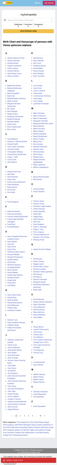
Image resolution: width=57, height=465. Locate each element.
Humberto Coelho (14, 310)
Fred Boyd (11, 224)
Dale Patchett (12, 177)
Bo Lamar (11, 109)
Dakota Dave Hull (14, 172)
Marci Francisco (39, 116)
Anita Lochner (12, 68)
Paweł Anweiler (39, 211)
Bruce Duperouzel (14, 127)
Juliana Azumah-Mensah (16, 402)
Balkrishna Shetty (14, 86)
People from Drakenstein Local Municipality (32, 433)
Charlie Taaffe (12, 144)
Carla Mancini (12, 139)
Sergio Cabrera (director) (42, 302)
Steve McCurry (39, 312)
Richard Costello (39, 269)
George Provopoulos (15, 257)
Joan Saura (11, 368)
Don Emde (11, 190)
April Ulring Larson (14, 73)
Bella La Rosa (12, 101)
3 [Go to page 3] (24, 416)
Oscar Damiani (39, 192)
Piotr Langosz (38, 232)
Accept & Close (10, 463)
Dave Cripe (11, 179)
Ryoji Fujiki (37, 290)
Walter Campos (39, 374)
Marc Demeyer (39, 113)
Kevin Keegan (38, 73)
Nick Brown (37, 179)
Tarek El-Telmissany (41, 329)
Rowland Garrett (39, 282)
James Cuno (12, 345)
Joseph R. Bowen (14, 399)
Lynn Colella (38, 101)
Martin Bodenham (40, 136)
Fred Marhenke (13, 227)
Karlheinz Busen (39, 66)
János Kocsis (12, 407)
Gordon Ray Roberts (15, 275)
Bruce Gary (11, 129)
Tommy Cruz (38, 353)
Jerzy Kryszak (12, 358)
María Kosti (37, 142)
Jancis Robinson (13, 347)
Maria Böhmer (38, 126)
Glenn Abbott (12, 270)
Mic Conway (38, 144)
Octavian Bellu (38, 189)
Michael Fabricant (40, 147)
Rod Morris (37, 277)
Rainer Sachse (38, 261)
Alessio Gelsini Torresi (16, 58)
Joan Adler (11, 366)
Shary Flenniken (39, 304)
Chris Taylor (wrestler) (15, 147)
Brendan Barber (13, 122)
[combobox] (28, 20)
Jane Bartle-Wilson (14, 350)
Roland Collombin (40, 279)
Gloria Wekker (12, 272)
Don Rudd (11, 192)
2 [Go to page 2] (20, 416)
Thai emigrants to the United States (30, 422)
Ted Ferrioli (37, 332)
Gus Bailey (11, 285)
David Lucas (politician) (16, 182)
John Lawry (11, 386)
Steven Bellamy (39, 315)
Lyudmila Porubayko (41, 104)
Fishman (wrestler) (14, 214)
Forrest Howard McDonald (17, 217)
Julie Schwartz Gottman (16, 404)
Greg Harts (11, 283)
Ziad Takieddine (39, 406)
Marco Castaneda (40, 118)
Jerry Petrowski (13, 355)
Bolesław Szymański (15, 116)
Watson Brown (39, 382)
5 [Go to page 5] (32, 416)
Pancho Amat (38, 201)
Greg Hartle (11, 280)
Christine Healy (13, 149)
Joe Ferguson (12, 373)
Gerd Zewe (11, 262)
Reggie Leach (38, 264)
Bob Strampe (12, 111)
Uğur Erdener (38, 365)
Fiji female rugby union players (33, 430)
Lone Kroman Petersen (42, 96)
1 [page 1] (16, 416)
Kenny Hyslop (38, 71)
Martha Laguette (39, 134)
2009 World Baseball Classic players (29, 425)
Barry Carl (11, 96)
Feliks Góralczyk (13, 211)
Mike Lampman (39, 165)
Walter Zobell (38, 379)
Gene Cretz (11, 249)
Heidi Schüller (12, 300)
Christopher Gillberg (15, 152)
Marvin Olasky (38, 139)
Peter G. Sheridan (40, 227)
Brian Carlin (11, 124)
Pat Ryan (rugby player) (42, 206)
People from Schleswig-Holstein (15, 435)
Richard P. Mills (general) (42, 272)
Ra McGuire (37, 259)
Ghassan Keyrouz (14, 265)
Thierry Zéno (38, 335)
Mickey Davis (38, 157)
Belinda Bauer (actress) (16, 98)
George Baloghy (13, 254)
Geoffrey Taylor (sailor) (16, 252)
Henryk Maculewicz (14, 303)
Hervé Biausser (13, 305)
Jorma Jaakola (13, 396)
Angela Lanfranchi (14, 66)
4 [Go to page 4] (28, 416)
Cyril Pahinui (12, 162)
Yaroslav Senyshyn (40, 392)
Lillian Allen (37, 93)
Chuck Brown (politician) (16, 154)
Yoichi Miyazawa (39, 394)
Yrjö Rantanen (38, 397)
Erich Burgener (13, 202)
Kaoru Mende (38, 61)
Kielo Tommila (38, 76)
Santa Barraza (38, 299)
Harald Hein (11, 297)
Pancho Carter (38, 204)
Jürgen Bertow (13, 409)
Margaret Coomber (40, 121)
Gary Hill (10, 244)
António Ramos (13, 71)
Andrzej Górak (12, 63)
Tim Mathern (38, 337)
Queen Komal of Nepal (42, 249)
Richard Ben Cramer (41, 267)
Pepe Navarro (38, 219)
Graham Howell (13, 278)
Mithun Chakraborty (41, 167)
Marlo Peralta (38, 131)
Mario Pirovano (39, 129)
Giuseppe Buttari (13, 267)
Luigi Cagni (37, 98)
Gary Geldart (12, 242)
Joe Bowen (11, 371)
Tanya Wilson (38, 327)
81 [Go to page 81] (40, 416)
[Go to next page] (44, 416)
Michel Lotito (38, 149)
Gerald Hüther (12, 260)
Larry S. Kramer (39, 91)
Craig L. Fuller (12, 157)
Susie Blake (37, 317)
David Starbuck (13, 185)
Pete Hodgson (38, 224)
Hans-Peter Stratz (14, 295)
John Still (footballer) (15, 389)
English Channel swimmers (38, 427)
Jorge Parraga (12, 394)
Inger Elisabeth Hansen (16, 322)
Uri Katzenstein (39, 362)
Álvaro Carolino (13, 76)
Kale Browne (38, 58)
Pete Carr (36, 222)
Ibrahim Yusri (12, 320)
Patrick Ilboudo (39, 209)
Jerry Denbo (12, 353)
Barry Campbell (13, 93)
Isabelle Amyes (13, 325)
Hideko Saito (12, 308)
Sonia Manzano (39, 307)
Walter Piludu (38, 377)
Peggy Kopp (37, 217)
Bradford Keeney (13, 119)
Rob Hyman (37, 274)
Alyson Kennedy (13, 61)
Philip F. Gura (38, 229)
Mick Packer (38, 154)
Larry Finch (37, 88)
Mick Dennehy (38, 152)
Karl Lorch (37, 63)
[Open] (51, 20)
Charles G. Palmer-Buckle (17, 142)
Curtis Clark (11, 160)
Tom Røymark (38, 350)
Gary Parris (11, 247)
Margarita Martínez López (43, 123)
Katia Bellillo (38, 68)
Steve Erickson (39, 310)
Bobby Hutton (12, 114)
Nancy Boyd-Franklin (41, 177)
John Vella (11, 391)
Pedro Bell (37, 214)
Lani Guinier (37, 86)
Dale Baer (11, 174)
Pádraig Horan (38, 240)
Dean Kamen (12, 187)
